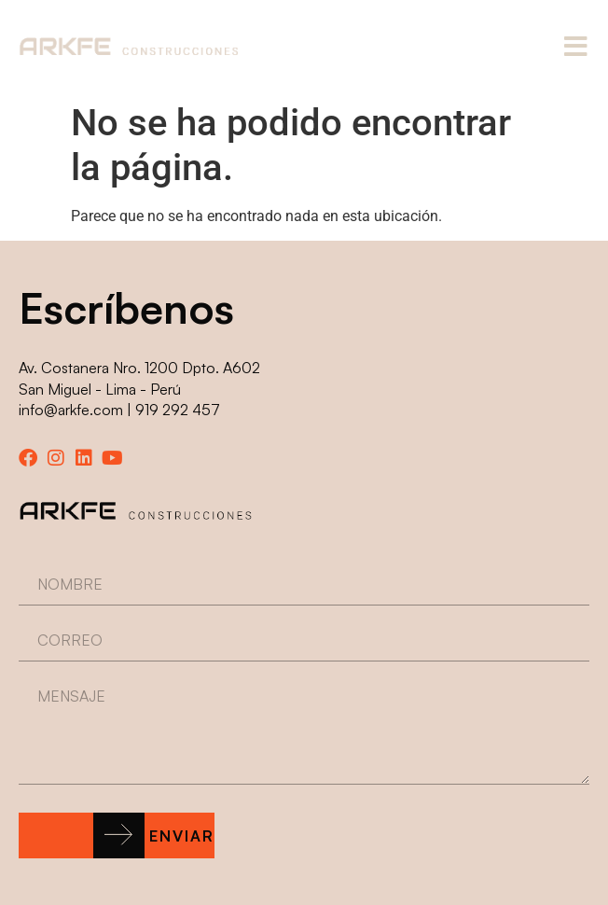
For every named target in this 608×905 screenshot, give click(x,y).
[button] (116, 835)
